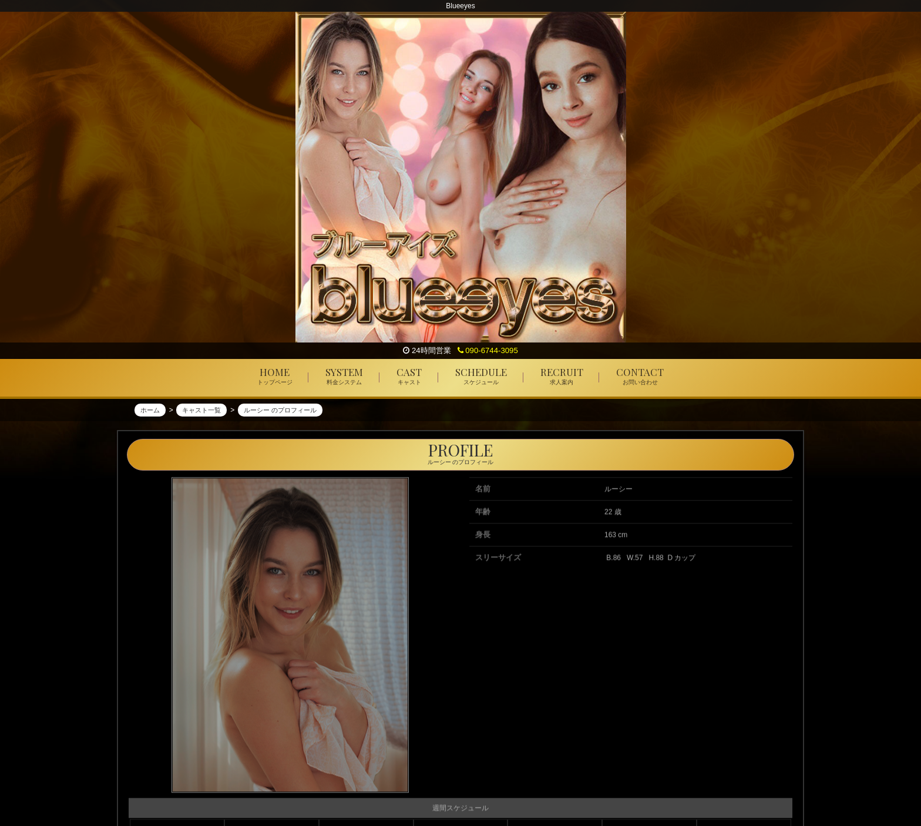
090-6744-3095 (488, 350)
